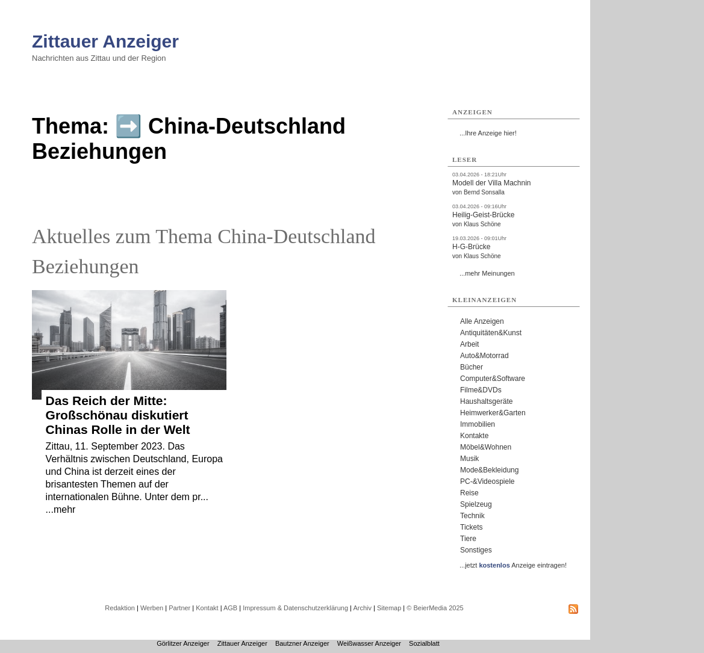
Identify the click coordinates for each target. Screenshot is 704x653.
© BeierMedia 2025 (435, 607)
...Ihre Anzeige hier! (488, 133)
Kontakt (207, 607)
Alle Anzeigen (482, 321)
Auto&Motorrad (484, 356)
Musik (469, 459)
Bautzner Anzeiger (302, 643)
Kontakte (474, 436)
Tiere (468, 539)
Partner (179, 607)
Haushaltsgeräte (486, 401)
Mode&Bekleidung (489, 470)
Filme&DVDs (481, 390)
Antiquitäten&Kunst (491, 333)
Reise (469, 493)
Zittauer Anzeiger (105, 41)
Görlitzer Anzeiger (183, 643)
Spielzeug (476, 504)
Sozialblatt (424, 643)
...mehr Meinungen (487, 273)
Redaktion (120, 607)
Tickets (471, 527)
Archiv (362, 607)
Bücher (471, 367)
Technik (472, 516)
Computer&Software (492, 379)
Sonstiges (476, 550)
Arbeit (469, 344)
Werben (151, 607)
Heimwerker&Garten (493, 413)
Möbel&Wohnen (485, 447)
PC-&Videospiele (487, 481)
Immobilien (477, 424)
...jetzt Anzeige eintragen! (513, 565)
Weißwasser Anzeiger (369, 643)
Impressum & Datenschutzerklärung (295, 607)
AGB (230, 607)
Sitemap (389, 607)
